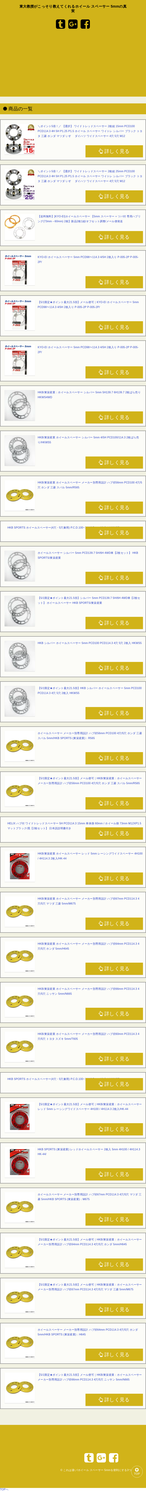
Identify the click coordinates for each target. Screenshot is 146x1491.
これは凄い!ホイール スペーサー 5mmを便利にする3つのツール (102, 1470)
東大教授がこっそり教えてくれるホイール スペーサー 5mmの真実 (73, 8)
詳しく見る (114, 151)
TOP (135, 1470)
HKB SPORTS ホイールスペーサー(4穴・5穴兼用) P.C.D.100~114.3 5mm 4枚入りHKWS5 (63, 527)
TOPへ (4, 1489)
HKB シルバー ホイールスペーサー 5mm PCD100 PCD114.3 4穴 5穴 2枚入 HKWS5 (90, 643)
